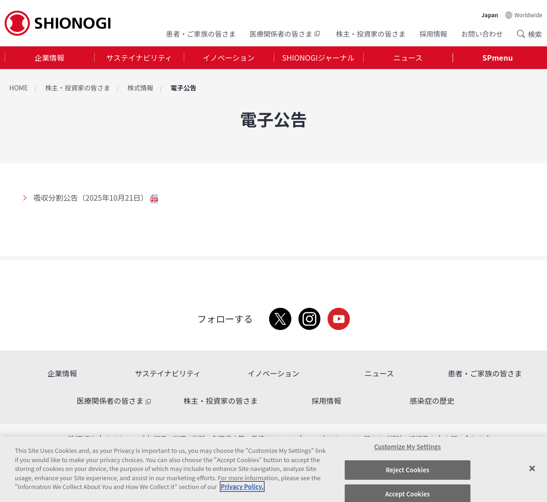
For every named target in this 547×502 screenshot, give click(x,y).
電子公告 (183, 87)
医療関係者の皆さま (286, 33)
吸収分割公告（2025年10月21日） (95, 197)
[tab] (49, 57)
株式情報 (140, 87)
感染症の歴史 (432, 400)
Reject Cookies (407, 469)
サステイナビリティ (139, 57)
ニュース (408, 57)
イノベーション (229, 57)
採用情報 (433, 33)
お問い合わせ (482, 33)
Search (524, 34)
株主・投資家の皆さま (370, 33)
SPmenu (498, 57)
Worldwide (528, 15)
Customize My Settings (407, 446)
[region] (273, 469)
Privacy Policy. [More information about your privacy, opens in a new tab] (242, 486)
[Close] (532, 468)
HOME (18, 87)
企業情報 (49, 57)
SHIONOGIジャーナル (318, 57)
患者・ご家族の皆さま (201, 33)
